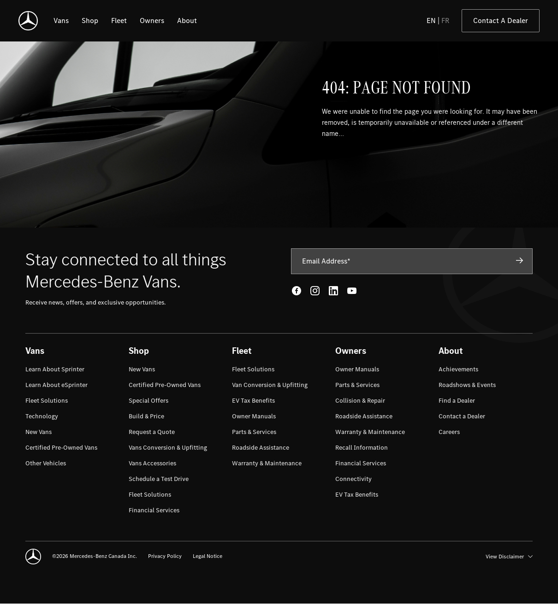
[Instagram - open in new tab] (315, 290)
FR (445, 20)
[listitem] (61, 21)
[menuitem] (54, 369)
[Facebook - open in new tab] (296, 290)
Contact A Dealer (500, 20)
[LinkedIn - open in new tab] (333, 290)
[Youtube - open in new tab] (351, 290)
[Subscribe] (520, 260)
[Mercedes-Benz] (28, 20)
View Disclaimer (509, 556)
